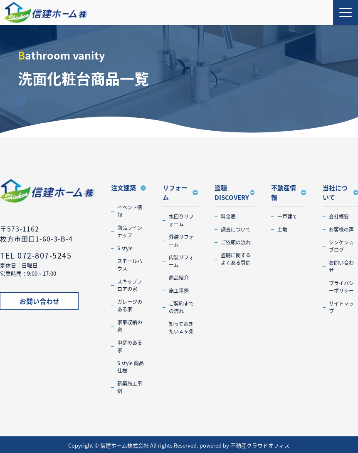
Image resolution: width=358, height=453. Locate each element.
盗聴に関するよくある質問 (236, 258)
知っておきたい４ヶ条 (181, 327)
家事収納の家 (129, 326)
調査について (236, 229)
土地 (282, 229)
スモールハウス (129, 264)
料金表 (228, 216)
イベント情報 (129, 211)
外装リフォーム (181, 240)
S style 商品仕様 (130, 366)
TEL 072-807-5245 (36, 255)
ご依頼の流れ (236, 242)
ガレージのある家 (129, 305)
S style (125, 248)
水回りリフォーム (181, 220)
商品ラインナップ (129, 231)
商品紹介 (179, 277)
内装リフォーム (181, 261)
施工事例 (179, 290)
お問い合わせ (39, 301)
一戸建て (287, 216)
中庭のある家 (129, 346)
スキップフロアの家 (129, 285)
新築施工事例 (129, 387)
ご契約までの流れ (181, 307)
